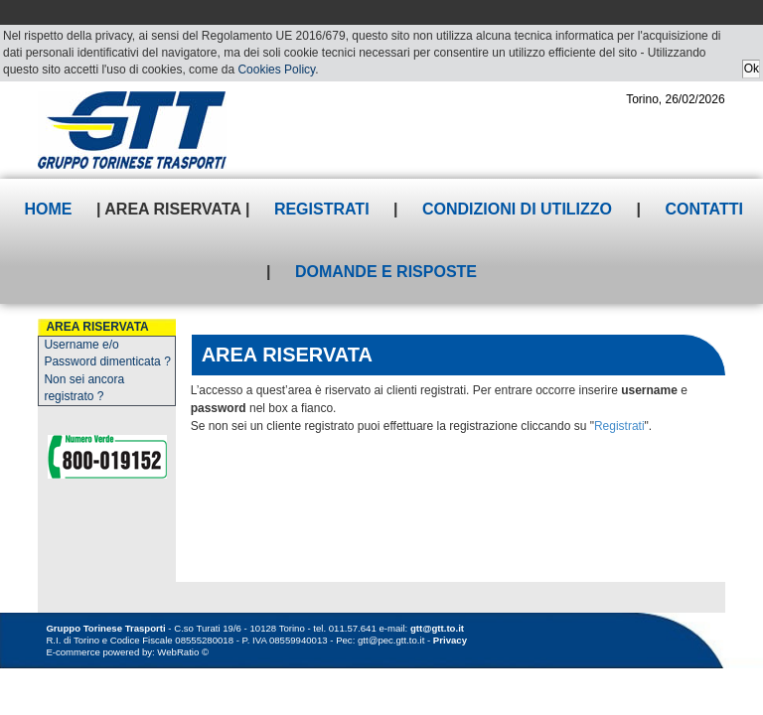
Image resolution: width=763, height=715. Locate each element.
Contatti (704, 209)
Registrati (322, 209)
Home (49, 209)
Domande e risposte (386, 271)
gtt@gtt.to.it (437, 628)
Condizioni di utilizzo (517, 209)
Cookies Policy (276, 69)
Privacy (450, 640)
